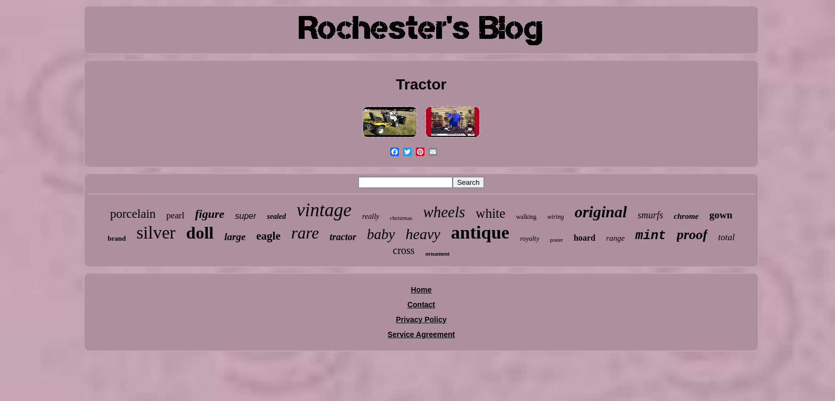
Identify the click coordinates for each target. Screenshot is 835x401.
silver (155, 232)
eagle (268, 236)
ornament (437, 253)
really (370, 216)
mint (650, 235)
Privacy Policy (421, 319)
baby (381, 234)
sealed (276, 216)
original (601, 211)
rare (305, 233)
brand (117, 238)
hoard (584, 237)
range (615, 238)
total (726, 237)
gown (720, 214)
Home (421, 289)
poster (556, 240)
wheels (444, 211)
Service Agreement (421, 334)
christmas (401, 218)
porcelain (133, 213)
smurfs (650, 215)
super (245, 215)
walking (526, 216)
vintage (324, 210)
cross (404, 250)
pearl (175, 215)
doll (200, 232)
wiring (555, 216)
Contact (421, 304)
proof (692, 234)
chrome (686, 216)
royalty (529, 238)
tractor (343, 237)
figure (209, 213)
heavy (423, 234)
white (490, 213)
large (234, 236)
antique (480, 232)
